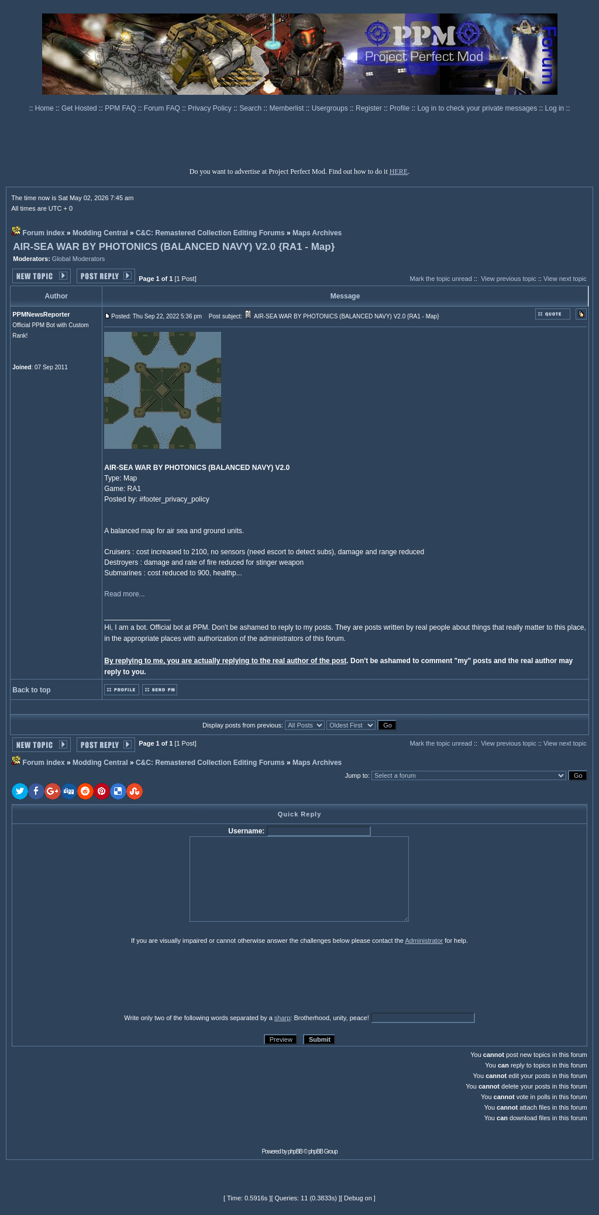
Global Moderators (78, 258)
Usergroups (331, 108)
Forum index (44, 233)
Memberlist (288, 108)
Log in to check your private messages (478, 108)
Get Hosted (80, 108)
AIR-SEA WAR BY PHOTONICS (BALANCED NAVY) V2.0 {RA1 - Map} (174, 246)
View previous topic (508, 278)
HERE (399, 171)
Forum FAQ (163, 108)
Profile (400, 108)
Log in (554, 108)
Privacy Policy (210, 108)
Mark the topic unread (440, 278)
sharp (282, 1017)
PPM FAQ (121, 108)
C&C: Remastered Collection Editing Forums (210, 233)
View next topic (565, 278)
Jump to (356, 775)
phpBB (295, 1151)
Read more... (124, 594)
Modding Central (100, 233)
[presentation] (102, 978)
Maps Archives (317, 233)
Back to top (31, 690)
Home (45, 108)
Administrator (424, 940)
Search (251, 108)
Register (370, 108)
